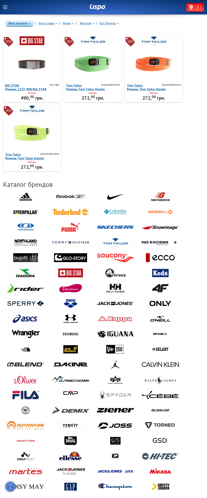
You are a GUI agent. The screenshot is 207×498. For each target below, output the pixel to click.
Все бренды (109, 23)
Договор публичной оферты (21, 463)
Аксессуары (47, 23)
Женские (86, 23)
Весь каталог (19, 23)
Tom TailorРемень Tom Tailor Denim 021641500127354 (72, 87)
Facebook (6, 452)
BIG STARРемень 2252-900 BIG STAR (21, 87)
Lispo (98, 7)
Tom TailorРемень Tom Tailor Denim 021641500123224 (120, 87)
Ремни (68, 23)
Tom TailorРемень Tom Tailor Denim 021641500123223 (168, 87)
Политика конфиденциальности (23, 467)
